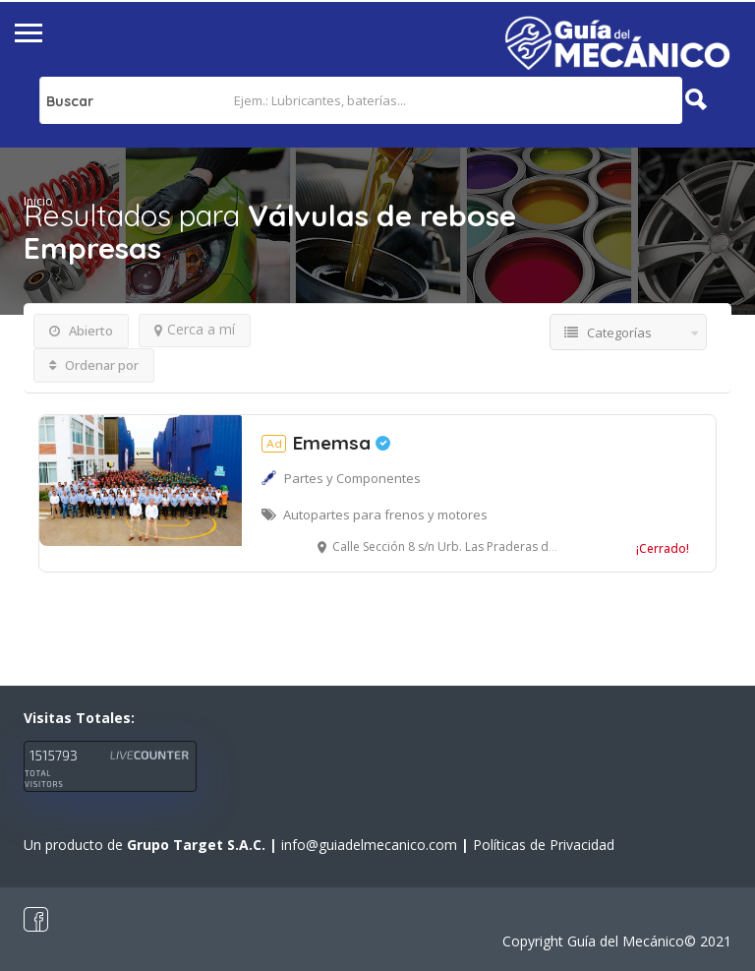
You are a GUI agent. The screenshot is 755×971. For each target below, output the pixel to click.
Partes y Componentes (352, 478)
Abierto (81, 330)
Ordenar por (94, 365)
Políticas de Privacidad (543, 844)
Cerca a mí (194, 329)
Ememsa (325, 443)
